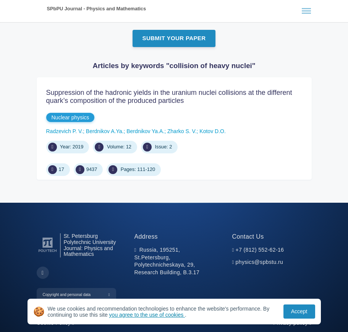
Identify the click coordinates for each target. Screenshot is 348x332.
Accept (299, 311)
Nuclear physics (70, 117)
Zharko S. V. (182, 131)
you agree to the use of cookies (147, 315)
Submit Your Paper (174, 38)
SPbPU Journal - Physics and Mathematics (96, 8)
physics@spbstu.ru (259, 262)
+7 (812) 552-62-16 (260, 250)
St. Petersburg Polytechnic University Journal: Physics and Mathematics (90, 245)
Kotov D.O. (212, 131)
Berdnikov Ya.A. (145, 131)
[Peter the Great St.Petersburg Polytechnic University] (47, 252)
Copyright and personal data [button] (67, 295)
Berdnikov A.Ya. (105, 131)
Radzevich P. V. (64, 131)
